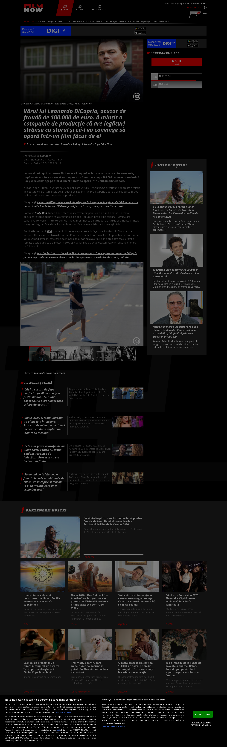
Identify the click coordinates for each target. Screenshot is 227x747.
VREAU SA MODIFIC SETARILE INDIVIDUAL (202, 724)
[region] (113, 721)
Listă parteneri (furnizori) (114, 726)
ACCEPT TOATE (203, 714)
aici (58, 730)
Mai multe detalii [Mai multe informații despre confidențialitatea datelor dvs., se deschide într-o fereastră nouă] (64, 712)
